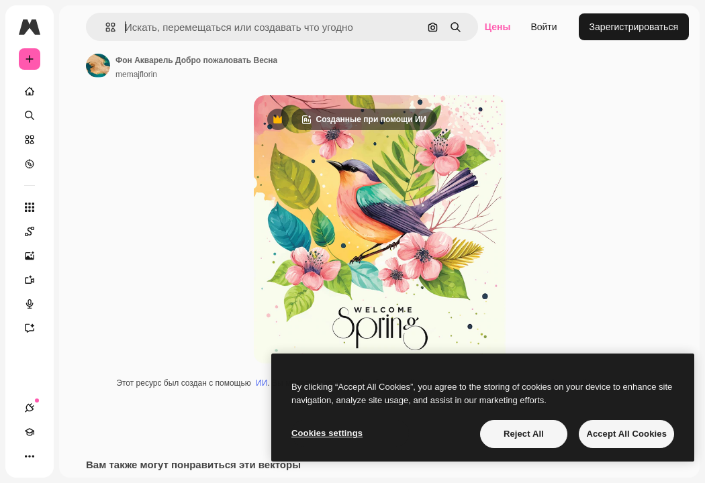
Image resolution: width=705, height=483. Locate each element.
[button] (105, 27)
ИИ (261, 383)
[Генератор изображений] (36, 255)
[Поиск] (29, 115)
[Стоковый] (29, 139)
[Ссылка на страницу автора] (98, 66)
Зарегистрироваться (634, 26)
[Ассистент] (36, 328)
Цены (498, 26)
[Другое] (29, 456)
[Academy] (29, 432)
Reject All (524, 434)
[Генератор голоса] (36, 304)
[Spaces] (36, 231)
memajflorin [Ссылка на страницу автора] (136, 74)
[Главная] (29, 91)
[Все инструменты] (29, 207)
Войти (543, 26)
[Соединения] (29, 408)
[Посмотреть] (29, 163)
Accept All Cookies (626, 434)
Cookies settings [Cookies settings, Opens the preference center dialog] (327, 433)
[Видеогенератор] (36, 279)
